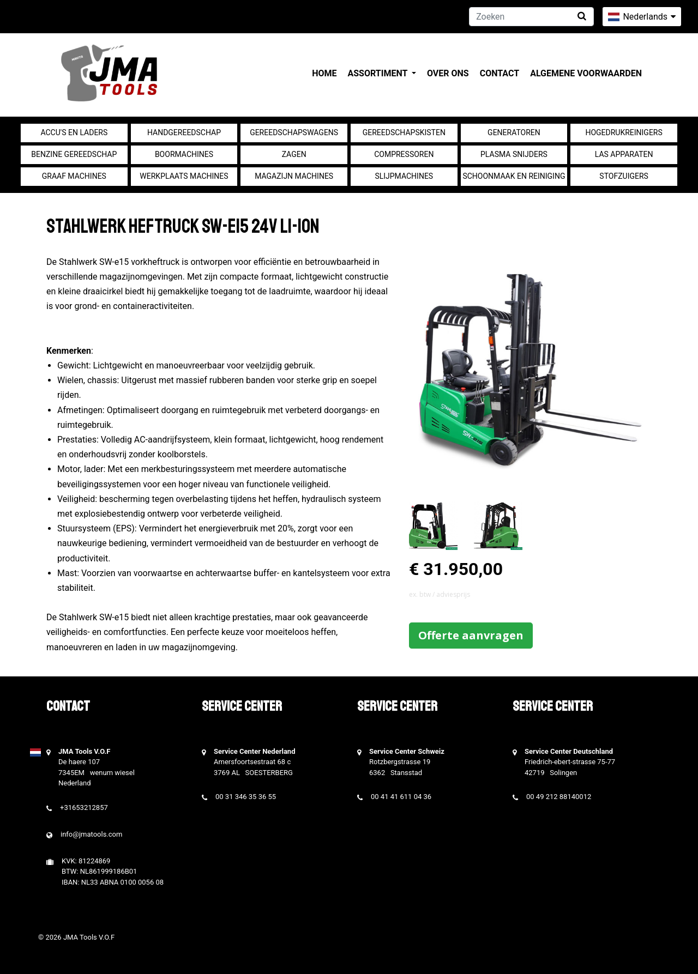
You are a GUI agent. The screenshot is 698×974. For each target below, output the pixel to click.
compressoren (404, 154)
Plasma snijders (513, 154)
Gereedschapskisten (404, 132)
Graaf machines (74, 176)
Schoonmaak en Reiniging (513, 176)
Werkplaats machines (184, 176)
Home (324, 73)
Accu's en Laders (73, 132)
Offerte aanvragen (471, 635)
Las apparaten (624, 154)
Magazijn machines (294, 176)
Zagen (294, 154)
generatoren (514, 132)
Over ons (448, 73)
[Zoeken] (531, 16)
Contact (499, 73)
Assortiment (379, 73)
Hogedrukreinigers (623, 132)
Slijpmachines (404, 176)
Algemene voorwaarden (586, 73)
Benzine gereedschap (74, 154)
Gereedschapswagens (294, 132)
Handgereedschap (184, 132)
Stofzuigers (623, 176)
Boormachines (184, 154)
